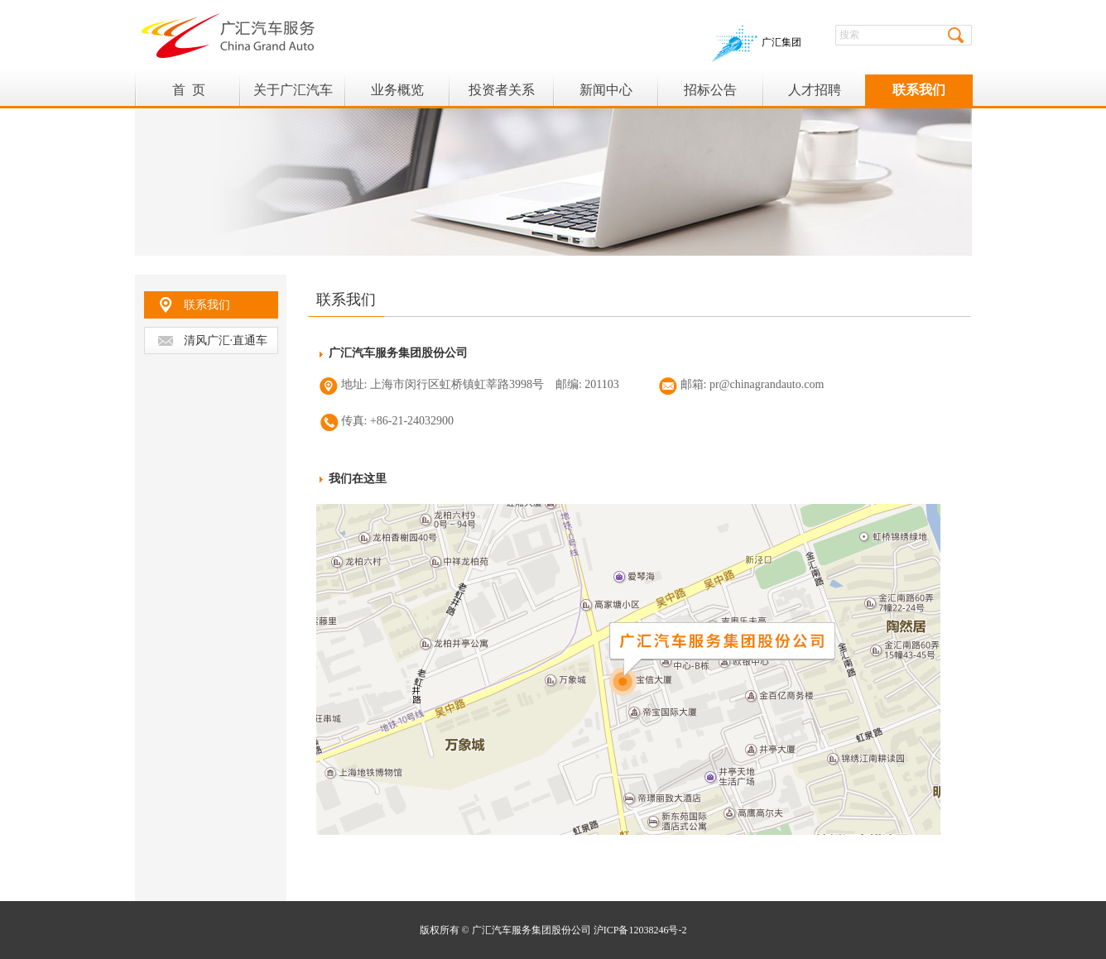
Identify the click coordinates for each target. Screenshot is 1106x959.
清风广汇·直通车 (226, 340)
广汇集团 (756, 42)
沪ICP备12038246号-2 (640, 930)
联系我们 (207, 305)
